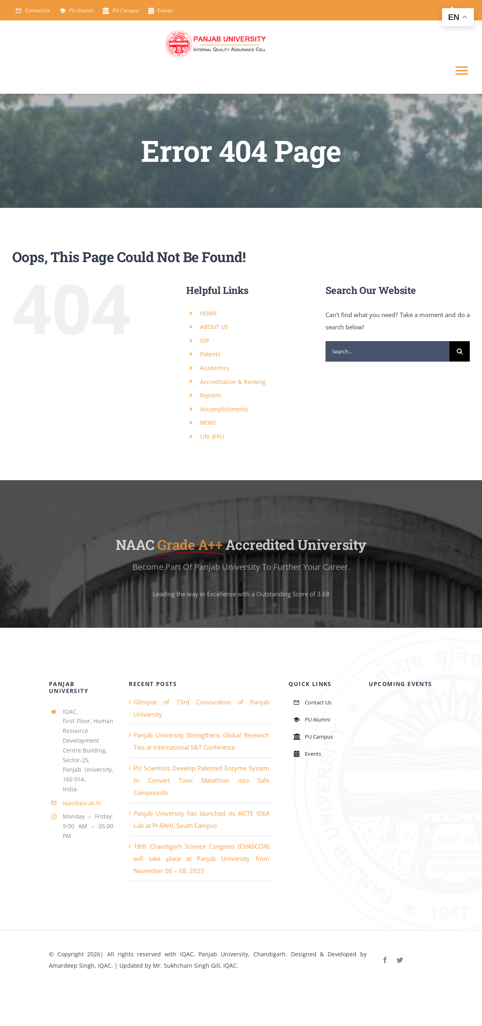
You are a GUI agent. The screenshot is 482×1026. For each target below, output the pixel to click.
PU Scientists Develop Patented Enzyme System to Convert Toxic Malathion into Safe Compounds (201, 780)
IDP (204, 340)
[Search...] (387, 351)
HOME (208, 313)
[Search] (459, 351)
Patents (210, 354)
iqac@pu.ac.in (82, 803)
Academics (214, 368)
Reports (210, 395)
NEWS (208, 422)
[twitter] (399, 960)
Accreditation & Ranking (233, 382)
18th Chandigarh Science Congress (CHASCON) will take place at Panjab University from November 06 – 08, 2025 (201, 858)
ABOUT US (214, 327)
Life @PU (212, 436)
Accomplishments (224, 409)
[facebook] (385, 960)
